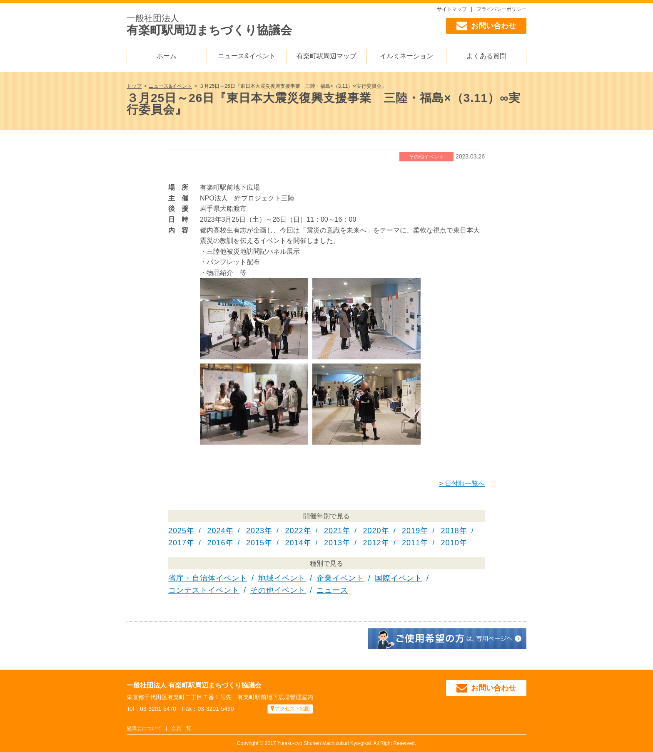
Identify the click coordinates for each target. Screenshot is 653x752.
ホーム (167, 55)
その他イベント (426, 157)
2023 (255, 531)
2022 (294, 531)
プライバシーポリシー (501, 9)
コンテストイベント (203, 590)
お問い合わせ (486, 25)
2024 (216, 531)
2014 (294, 543)
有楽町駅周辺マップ (326, 55)
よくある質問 (486, 55)
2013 (333, 543)
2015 (255, 543)
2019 (411, 531)
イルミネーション (406, 55)
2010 (450, 543)
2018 (450, 531)
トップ (134, 86)
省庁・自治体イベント (207, 578)
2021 (333, 531)
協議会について (144, 728)
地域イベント (282, 578)
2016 (216, 543)
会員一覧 (181, 728)
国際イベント (398, 578)
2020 (372, 531)
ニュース (332, 590)
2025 (177, 531)
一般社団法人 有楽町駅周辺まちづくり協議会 (194, 685)
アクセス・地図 (292, 709)
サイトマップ (452, 9)
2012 (372, 543)
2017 (177, 543)
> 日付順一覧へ (462, 483)
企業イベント (340, 578)
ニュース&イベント (247, 55)
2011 (411, 543)
